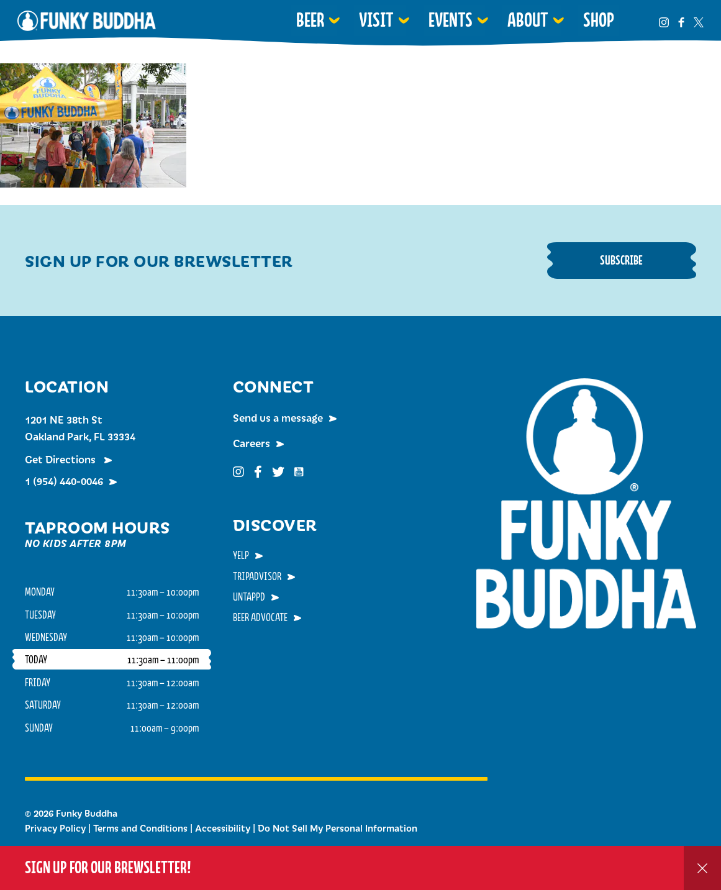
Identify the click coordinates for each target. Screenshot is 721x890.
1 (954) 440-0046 (64, 480)
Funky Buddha (86, 20)
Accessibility (222, 828)
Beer (310, 19)
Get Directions (61, 459)
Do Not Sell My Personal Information (337, 828)
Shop (598, 19)
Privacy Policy (55, 828)
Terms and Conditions (140, 828)
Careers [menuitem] (251, 442)
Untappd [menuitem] (249, 596)
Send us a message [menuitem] (278, 417)
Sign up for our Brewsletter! (108, 867)
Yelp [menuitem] (241, 554)
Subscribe (621, 260)
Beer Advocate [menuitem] (260, 617)
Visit (376, 19)
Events (451, 19)
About (527, 19)
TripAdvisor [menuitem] (257, 576)
